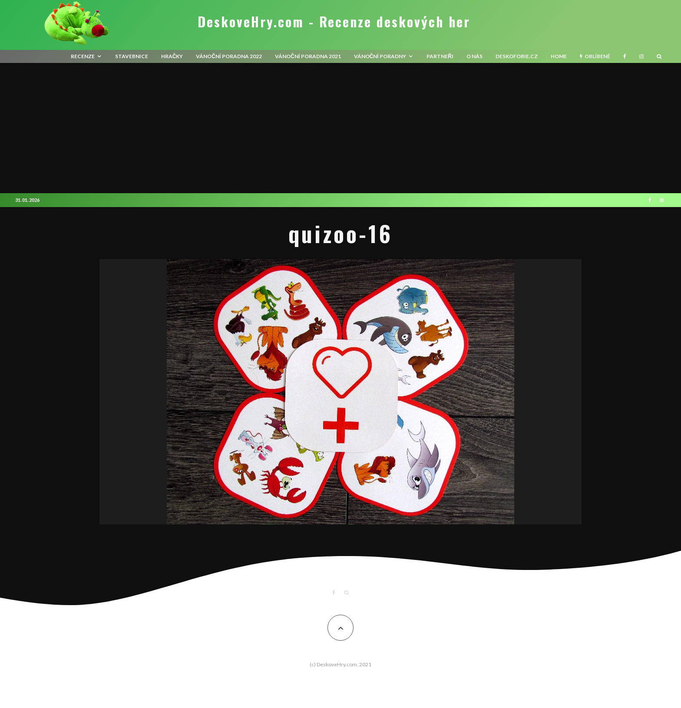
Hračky (172, 56)
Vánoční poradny (380, 56)
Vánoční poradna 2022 (229, 56)
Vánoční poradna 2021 (308, 56)
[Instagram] (641, 56)
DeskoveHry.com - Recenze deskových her (334, 21)
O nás (474, 56)
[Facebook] (625, 56)
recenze (83, 56)
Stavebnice (131, 56)
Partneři (439, 56)
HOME (559, 56)
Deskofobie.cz (517, 56)
